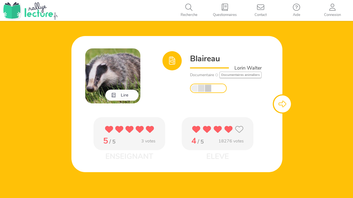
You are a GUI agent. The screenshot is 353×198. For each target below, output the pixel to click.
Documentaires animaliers (240, 75)
